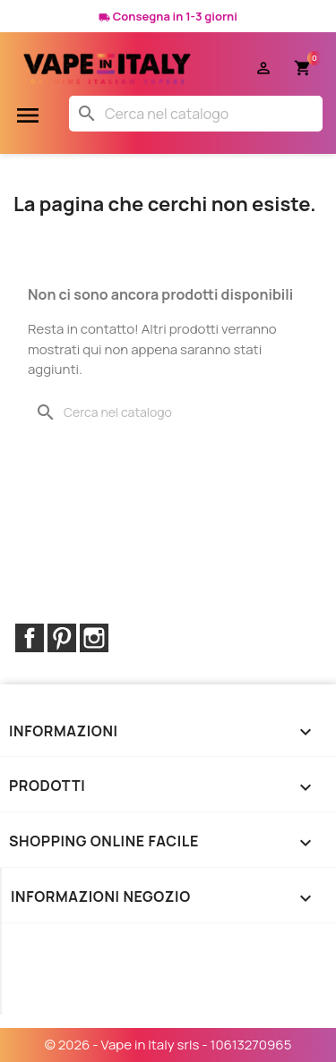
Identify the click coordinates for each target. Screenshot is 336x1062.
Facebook (29, 638)
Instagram (94, 638)
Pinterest (61, 638)
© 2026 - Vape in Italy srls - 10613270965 (168, 1044)
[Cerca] (196, 114)
